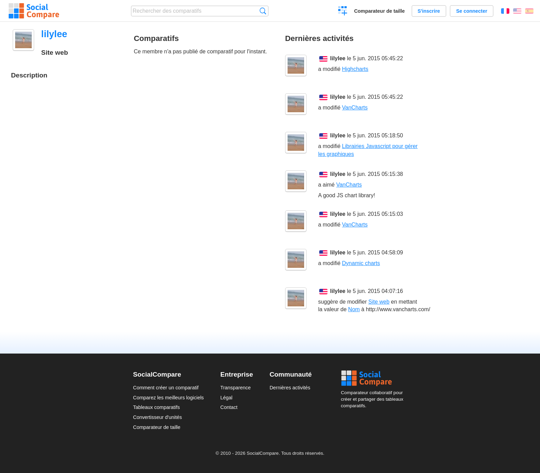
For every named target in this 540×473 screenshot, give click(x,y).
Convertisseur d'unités (157, 417)
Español (529, 11)
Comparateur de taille (379, 11)
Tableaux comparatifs (156, 407)
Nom (354, 309)
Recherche (263, 11)
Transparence (235, 387)
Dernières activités (290, 387)
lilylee (337, 58)
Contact (229, 407)
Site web (379, 302)
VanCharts (354, 108)
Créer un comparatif (342, 11)
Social (374, 378)
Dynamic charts (361, 263)
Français (505, 11)
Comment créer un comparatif (165, 387)
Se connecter (471, 11)
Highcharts (355, 69)
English (517, 11)
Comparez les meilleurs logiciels (168, 397)
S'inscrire (429, 11)
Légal (226, 397)
